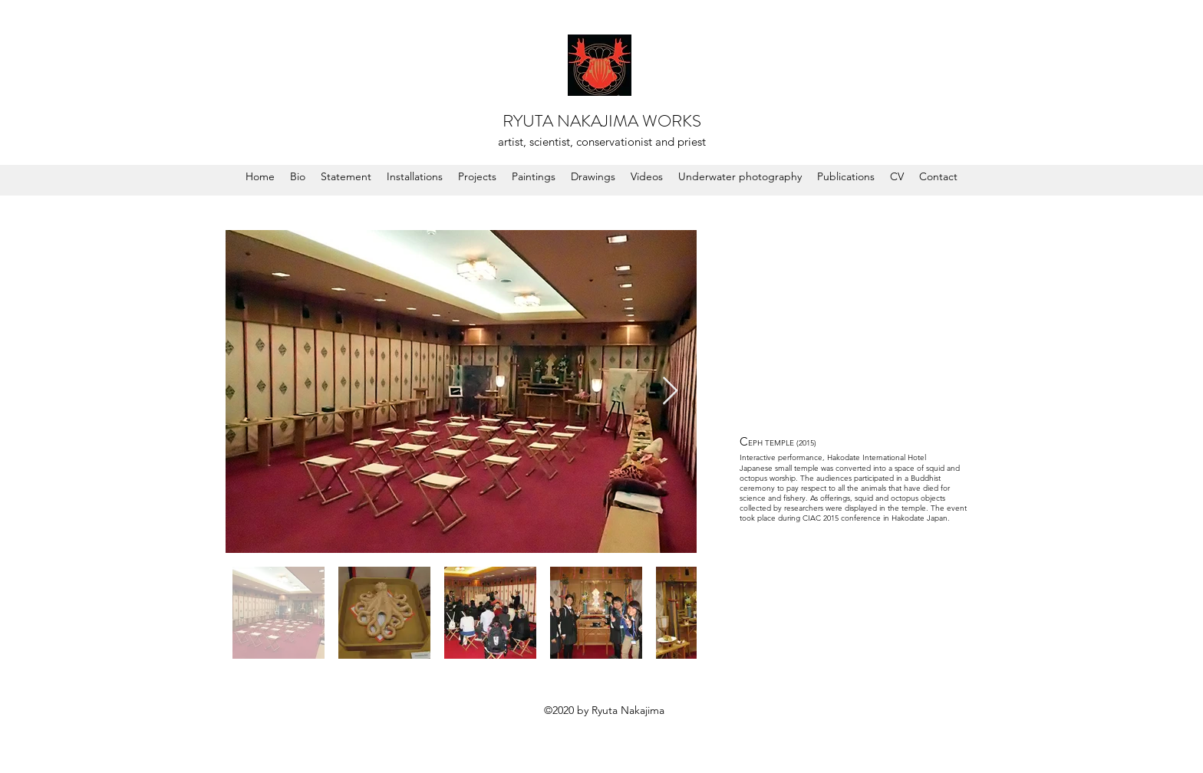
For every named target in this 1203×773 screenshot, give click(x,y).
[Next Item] (670, 391)
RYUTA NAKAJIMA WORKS (602, 121)
